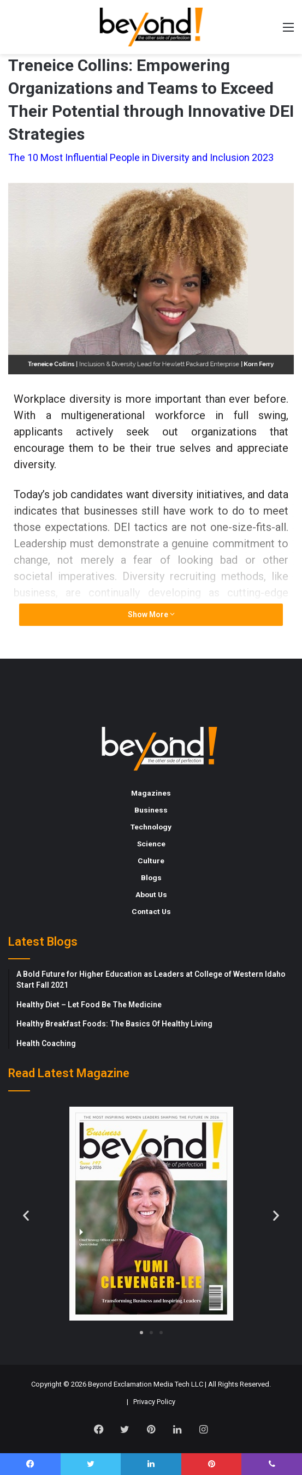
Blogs (151, 877)
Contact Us (151, 911)
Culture (151, 860)
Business (151, 809)
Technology (151, 826)
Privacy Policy (154, 1402)
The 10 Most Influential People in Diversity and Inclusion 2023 (141, 157)
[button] (26, 1215)
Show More (151, 614)
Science (151, 843)
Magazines (151, 793)
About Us (151, 894)
